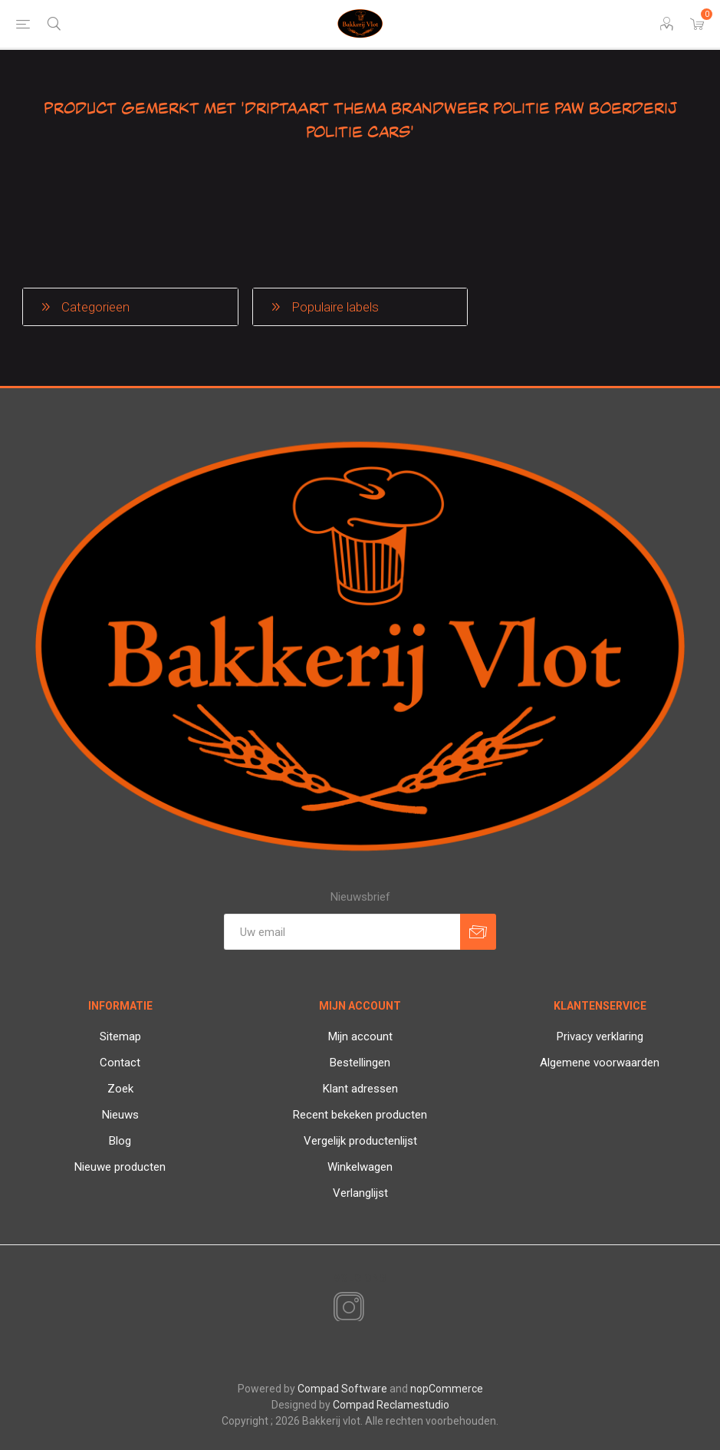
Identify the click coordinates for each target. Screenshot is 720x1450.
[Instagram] (346, 1308)
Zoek (120, 1089)
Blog (120, 1141)
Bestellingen (360, 1062)
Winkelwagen (360, 1167)
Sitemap (120, 1036)
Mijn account (360, 1036)
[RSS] (375, 1309)
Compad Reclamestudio (391, 1405)
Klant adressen (360, 1089)
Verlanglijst (360, 1193)
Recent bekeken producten (360, 1115)
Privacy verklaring (600, 1036)
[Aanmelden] (342, 932)
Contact (120, 1062)
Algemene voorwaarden (599, 1062)
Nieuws (120, 1115)
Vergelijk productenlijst (360, 1141)
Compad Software (342, 1388)
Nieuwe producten (120, 1167)
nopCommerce (446, 1388)
